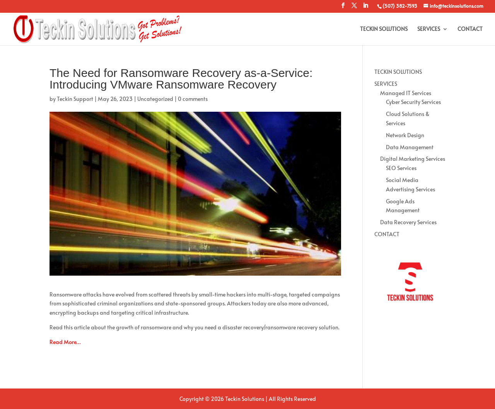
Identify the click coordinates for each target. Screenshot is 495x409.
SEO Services (401, 168)
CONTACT (470, 29)
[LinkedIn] (365, 8)
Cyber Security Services (413, 102)
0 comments (193, 98)
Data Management (410, 147)
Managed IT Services (405, 93)
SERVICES (428, 29)
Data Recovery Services (408, 222)
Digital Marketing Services (412, 158)
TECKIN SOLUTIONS (384, 29)
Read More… (65, 342)
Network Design (405, 135)
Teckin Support (75, 98)
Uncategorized (155, 98)
